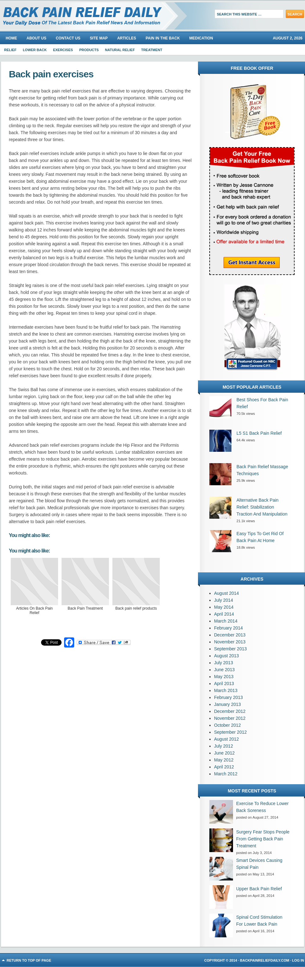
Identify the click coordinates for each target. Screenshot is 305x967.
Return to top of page (29, 960)
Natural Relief (120, 50)
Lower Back (35, 50)
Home (11, 38)
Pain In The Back (163, 38)
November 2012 (230, 718)
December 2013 (230, 634)
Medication (201, 38)
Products (89, 50)
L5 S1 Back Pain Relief (259, 433)
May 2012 (223, 759)
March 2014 (225, 621)
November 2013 (230, 641)
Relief (10, 50)
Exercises (63, 50)
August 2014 (226, 593)
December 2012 (230, 711)
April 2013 (224, 683)
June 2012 (224, 752)
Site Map (99, 38)
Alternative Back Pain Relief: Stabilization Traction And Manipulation (261, 507)
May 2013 (223, 676)
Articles (126, 38)
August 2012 (226, 739)
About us (36, 38)
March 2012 (225, 773)
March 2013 (225, 690)
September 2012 (230, 732)
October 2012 (227, 725)
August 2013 (226, 655)
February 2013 (228, 697)
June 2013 (224, 669)
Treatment (151, 50)
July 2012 (223, 746)
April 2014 (224, 614)
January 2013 (227, 704)
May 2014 (223, 607)
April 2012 (224, 766)
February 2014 (228, 627)
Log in (298, 960)
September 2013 (230, 648)
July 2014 (223, 600)
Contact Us (68, 38)
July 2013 (223, 662)
